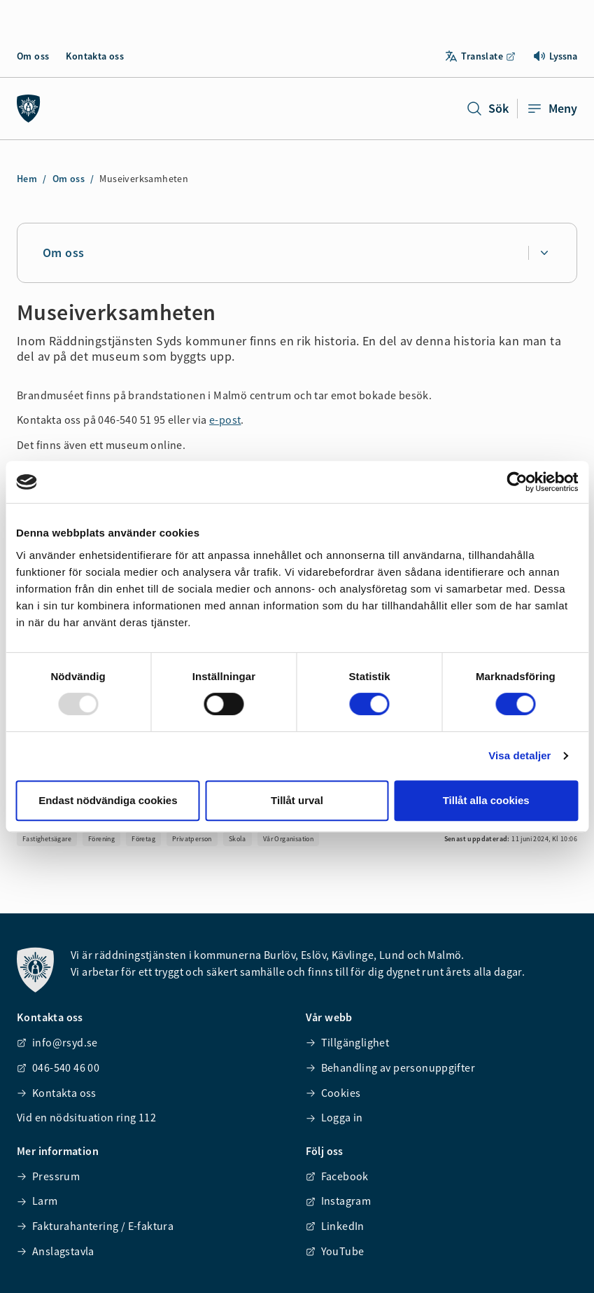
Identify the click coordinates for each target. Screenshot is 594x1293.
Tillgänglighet (348, 1042)
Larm (37, 1201)
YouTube (335, 1251)
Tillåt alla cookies (486, 800)
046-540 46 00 (58, 1067)
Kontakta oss (95, 56)
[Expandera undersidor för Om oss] (544, 252)
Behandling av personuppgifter (391, 1067)
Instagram (339, 1201)
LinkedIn (335, 1226)
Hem (27, 179)
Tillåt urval (297, 800)
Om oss (33, 56)
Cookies (333, 1093)
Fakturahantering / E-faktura (95, 1226)
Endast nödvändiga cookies (107, 800)
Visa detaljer (519, 755)
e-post (225, 420)
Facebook (337, 1176)
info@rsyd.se (57, 1042)
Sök (487, 108)
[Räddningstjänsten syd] (29, 109)
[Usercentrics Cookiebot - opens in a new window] (516, 481)
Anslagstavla (55, 1251)
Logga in (334, 1117)
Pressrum (48, 1176)
